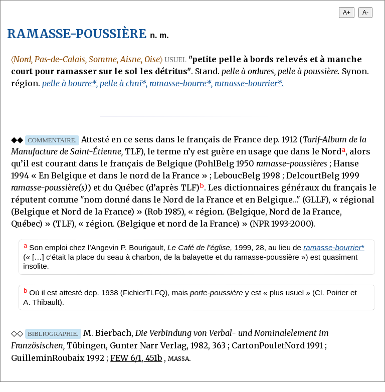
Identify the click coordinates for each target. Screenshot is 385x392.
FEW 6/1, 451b (136, 358)
